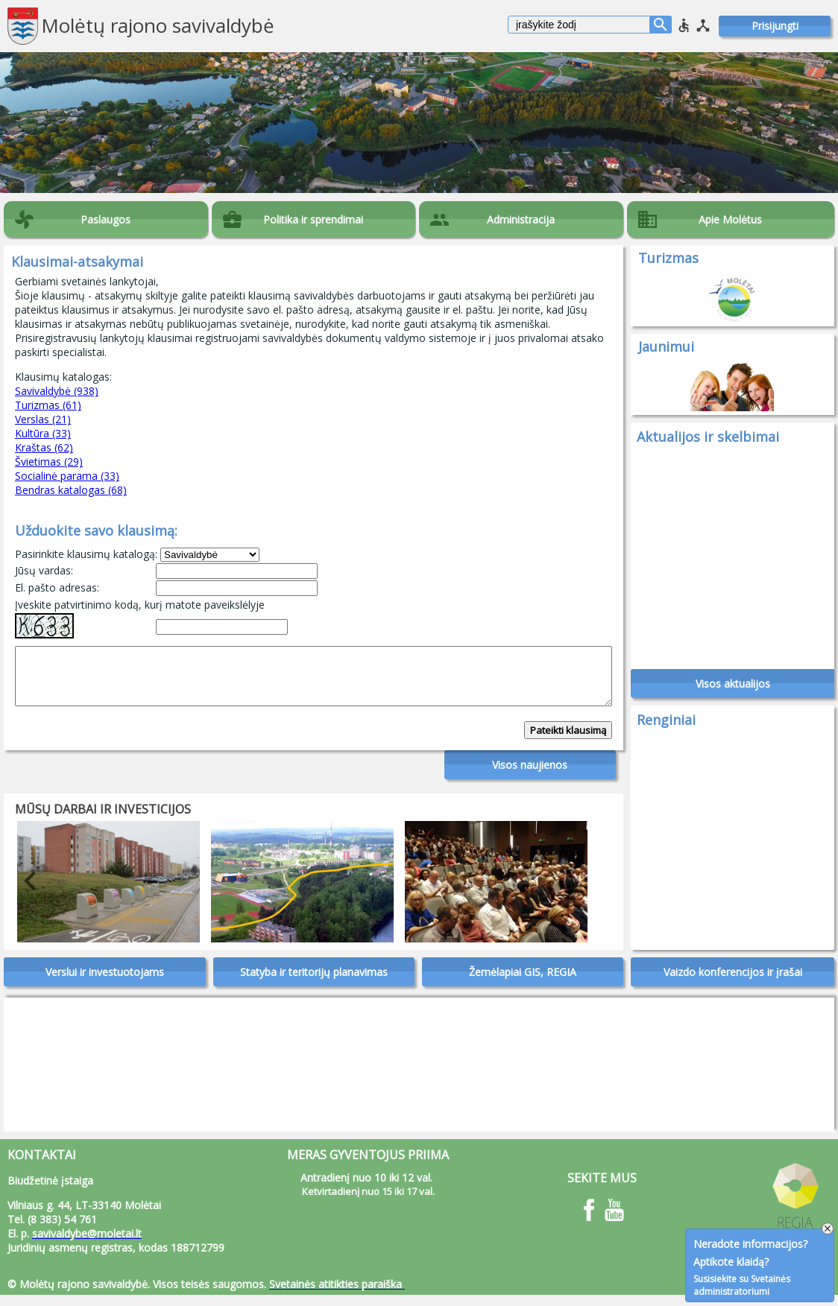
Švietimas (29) (49, 461)
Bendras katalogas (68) (71, 490)
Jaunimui (666, 346)
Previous (18, 892)
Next (561, 892)
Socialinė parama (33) (67, 476)
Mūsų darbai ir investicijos (103, 820)
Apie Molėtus (730, 219)
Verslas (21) (43, 419)
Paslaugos (105, 219)
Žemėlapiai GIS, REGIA (522, 983)
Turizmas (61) (48, 405)
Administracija (521, 219)
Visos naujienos (529, 776)
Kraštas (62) (44, 447)
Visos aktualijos (733, 689)
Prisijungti (775, 26)
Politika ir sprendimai (313, 219)
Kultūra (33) (43, 433)
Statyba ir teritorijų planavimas (314, 983)
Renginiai (666, 725)
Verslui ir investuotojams (104, 983)
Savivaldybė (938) (56, 391)
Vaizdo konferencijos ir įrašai (733, 983)
